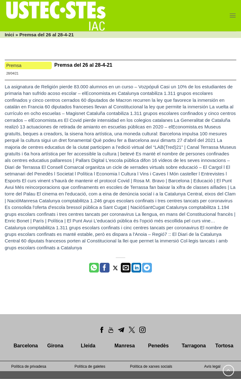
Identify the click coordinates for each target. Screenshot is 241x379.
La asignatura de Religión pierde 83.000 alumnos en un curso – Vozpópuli (82, 86)
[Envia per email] (126, 268)
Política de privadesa (28, 366)
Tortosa (224, 345)
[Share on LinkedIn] (136, 268)
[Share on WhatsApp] (94, 268)
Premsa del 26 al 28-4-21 (83, 65)
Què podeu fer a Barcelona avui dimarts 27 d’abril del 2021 (154, 140)
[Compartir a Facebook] (105, 268)
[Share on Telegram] (147, 268)
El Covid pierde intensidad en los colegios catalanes (118, 120)
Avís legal (212, 366)
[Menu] (232, 15)
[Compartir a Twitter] (115, 268)
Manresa (125, 345)
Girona (55, 345)
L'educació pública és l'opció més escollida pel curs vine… (154, 220)
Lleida (88, 345)
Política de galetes (89, 366)
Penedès (158, 345)
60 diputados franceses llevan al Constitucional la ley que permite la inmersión (126, 106)
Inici (9, 34)
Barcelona (25, 345)
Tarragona (194, 345)
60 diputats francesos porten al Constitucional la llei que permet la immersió (100, 240)
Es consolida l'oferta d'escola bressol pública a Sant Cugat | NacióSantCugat (85, 207)
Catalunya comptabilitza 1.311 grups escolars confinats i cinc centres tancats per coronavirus (102, 227)
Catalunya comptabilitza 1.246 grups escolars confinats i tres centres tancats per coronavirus (136, 200)
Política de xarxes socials (151, 366)
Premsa (13, 65)
